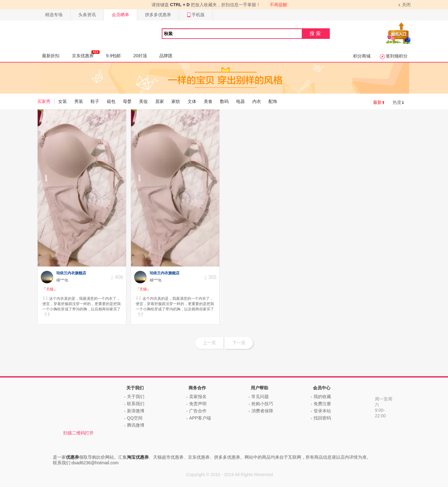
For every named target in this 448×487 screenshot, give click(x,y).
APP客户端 (200, 417)
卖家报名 (198, 396)
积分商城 (362, 55)
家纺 (175, 101)
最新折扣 (50, 55)
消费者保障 (262, 410)
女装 (62, 101)
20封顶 (140, 55)
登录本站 (322, 410)
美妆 (143, 101)
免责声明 (198, 403)
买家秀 (43, 101)
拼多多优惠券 (158, 14)
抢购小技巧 (262, 403)
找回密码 (322, 417)
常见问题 (260, 396)
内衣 (256, 101)
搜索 (316, 33)
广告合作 (198, 410)
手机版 (196, 14)
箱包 (111, 101)
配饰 (272, 101)
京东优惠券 (86, 54)
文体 (192, 101)
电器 (240, 101)
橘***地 (62, 280)
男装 (78, 101)
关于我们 (135, 396)
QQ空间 (134, 417)
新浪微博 (135, 410)
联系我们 (135, 403)
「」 (49, 289)
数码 (224, 101)
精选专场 (54, 14)
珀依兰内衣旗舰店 (71, 273)
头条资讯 (87, 14)
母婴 (127, 101)
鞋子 (95, 101)
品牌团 (165, 55)
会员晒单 (120, 14)
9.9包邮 (113, 55)
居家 (159, 101)
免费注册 (322, 403)
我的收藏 (322, 396)
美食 (208, 101)
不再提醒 (278, 4)
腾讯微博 (135, 425)
